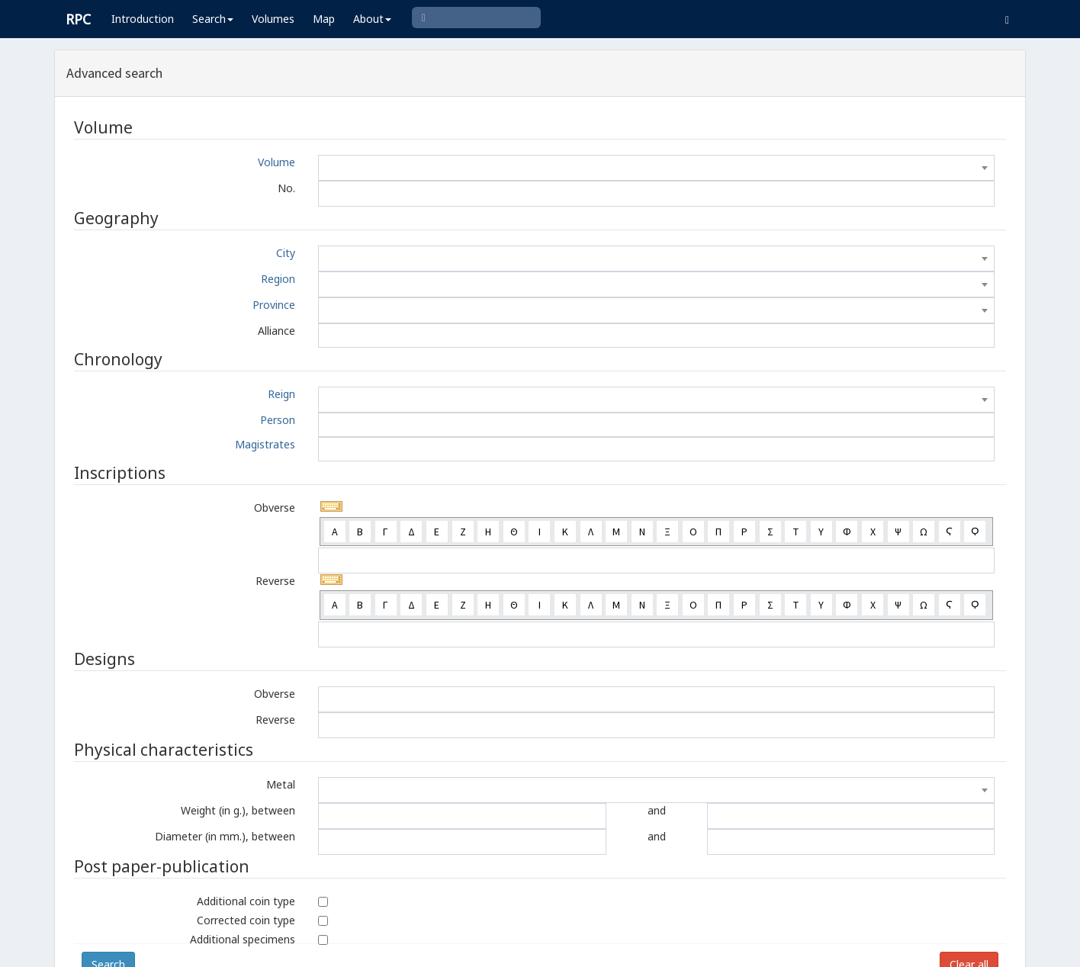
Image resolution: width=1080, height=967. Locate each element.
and (657, 810)
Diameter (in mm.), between (225, 836)
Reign (281, 394)
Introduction (142, 18)
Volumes (273, 18)
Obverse (274, 507)
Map (324, 18)
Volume (276, 162)
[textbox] (656, 167)
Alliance (276, 330)
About (372, 18)
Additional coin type (246, 901)
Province (273, 304)
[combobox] (656, 168)
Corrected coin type (246, 920)
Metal (280, 784)
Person (277, 420)
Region (278, 278)
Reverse (275, 580)
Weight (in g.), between (238, 810)
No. (286, 188)
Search (212, 18)
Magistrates (265, 444)
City (285, 253)
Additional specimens (242, 939)
